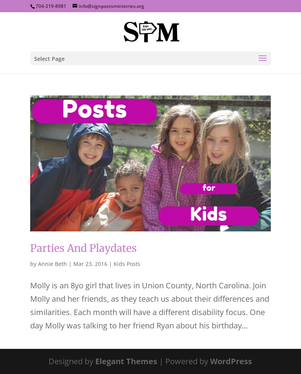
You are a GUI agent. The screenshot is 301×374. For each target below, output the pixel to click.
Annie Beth (52, 264)
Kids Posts (127, 264)
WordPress (231, 361)
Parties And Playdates (83, 248)
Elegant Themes (126, 361)
